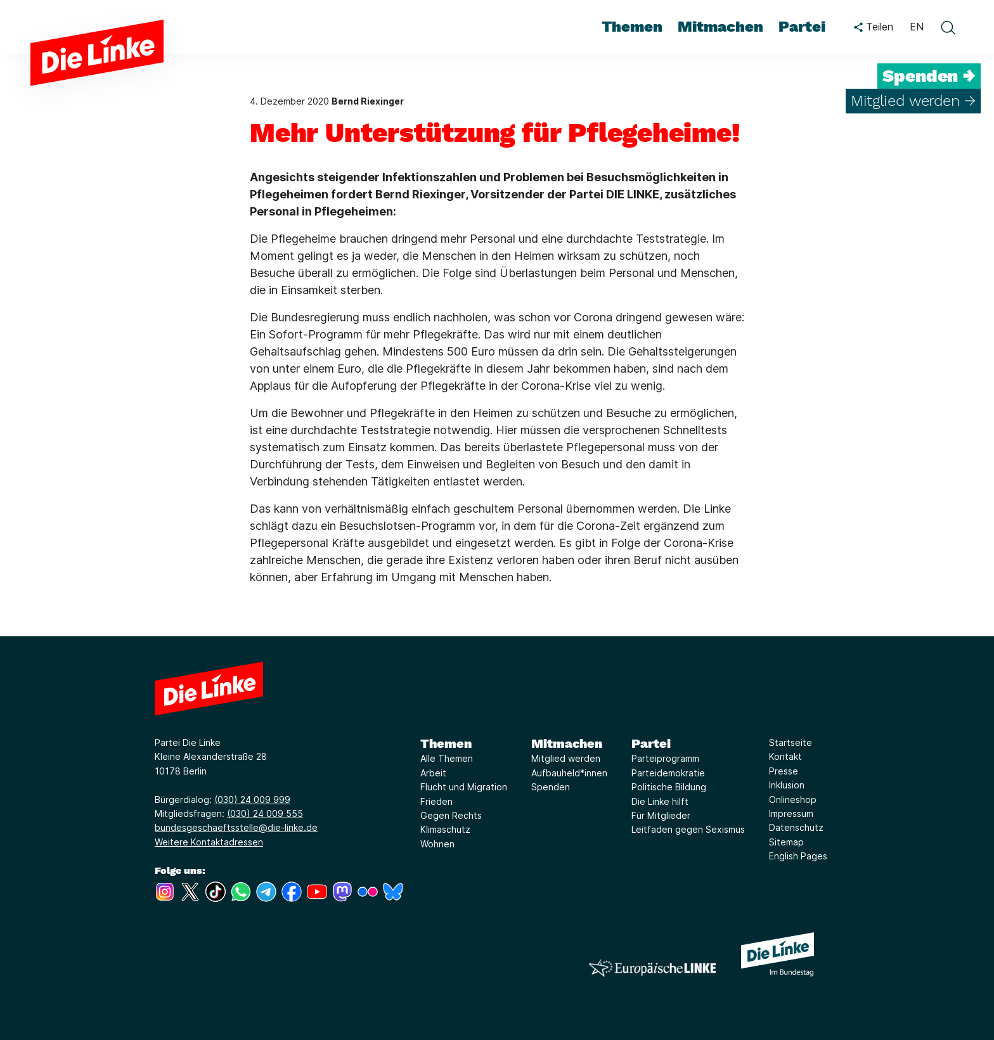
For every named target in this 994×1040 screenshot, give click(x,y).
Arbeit (433, 772)
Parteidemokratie (668, 772)
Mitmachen (566, 743)
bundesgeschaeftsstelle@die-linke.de (236, 827)
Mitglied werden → (913, 101)
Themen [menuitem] (632, 26)
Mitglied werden (565, 758)
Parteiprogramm (665, 758)
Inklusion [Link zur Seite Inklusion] (786, 785)
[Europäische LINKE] (652, 968)
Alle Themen (446, 758)
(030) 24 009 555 (265, 813)
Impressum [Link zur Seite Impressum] (791, 813)
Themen (446, 743)
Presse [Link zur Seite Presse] (783, 771)
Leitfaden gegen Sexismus (688, 829)
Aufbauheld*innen (569, 772)
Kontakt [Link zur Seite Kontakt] (785, 756)
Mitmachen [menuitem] (720, 26)
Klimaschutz (445, 829)
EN (917, 26)
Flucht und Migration (463, 786)
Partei (651, 743)
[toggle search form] (948, 27)
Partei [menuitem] (801, 26)
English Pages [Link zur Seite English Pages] (798, 856)
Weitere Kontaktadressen (209, 842)
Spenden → (929, 76)
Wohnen (437, 843)
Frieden (436, 801)
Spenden (550, 786)
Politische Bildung (668, 786)
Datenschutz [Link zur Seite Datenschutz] (796, 827)
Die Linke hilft (659, 801)
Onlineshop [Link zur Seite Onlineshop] (792, 799)
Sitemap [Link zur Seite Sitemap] (786, 842)
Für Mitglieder (660, 815)
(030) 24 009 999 (252, 799)
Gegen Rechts (451, 815)
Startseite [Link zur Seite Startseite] (790, 742)
